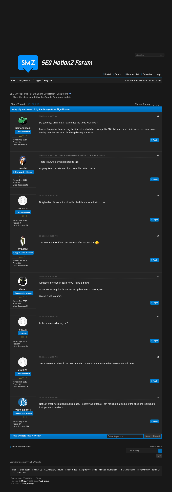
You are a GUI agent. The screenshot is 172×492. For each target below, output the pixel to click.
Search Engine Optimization (42, 94)
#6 (158, 317)
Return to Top (71, 470)
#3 (158, 196)
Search (117, 74)
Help (157, 74)
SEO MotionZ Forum (19, 94)
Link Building (62, 94)
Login (37, 80)
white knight (22, 409)
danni (22, 289)
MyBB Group (43, 481)
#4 (158, 236)
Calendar (146, 74)
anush (22, 168)
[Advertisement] (86, 24)
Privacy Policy (143, 470)
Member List (131, 74)
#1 (158, 116)
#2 (158, 155)
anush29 (22, 370)
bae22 (22, 329)
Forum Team (24, 470)
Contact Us (37, 470)
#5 (158, 276)
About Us (21, 472)
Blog (14, 470)
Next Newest (33, 435)
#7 (158, 357)
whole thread (57, 161)
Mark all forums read (108, 470)
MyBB (23, 481)
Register (47, 80)
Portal (107, 74)
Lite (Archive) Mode (88, 470)
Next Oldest (19, 435)
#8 (158, 397)
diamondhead (22, 128)
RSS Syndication (127, 470)
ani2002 (22, 208)
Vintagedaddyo (28, 483)
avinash (22, 249)
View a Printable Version (22, 446)
